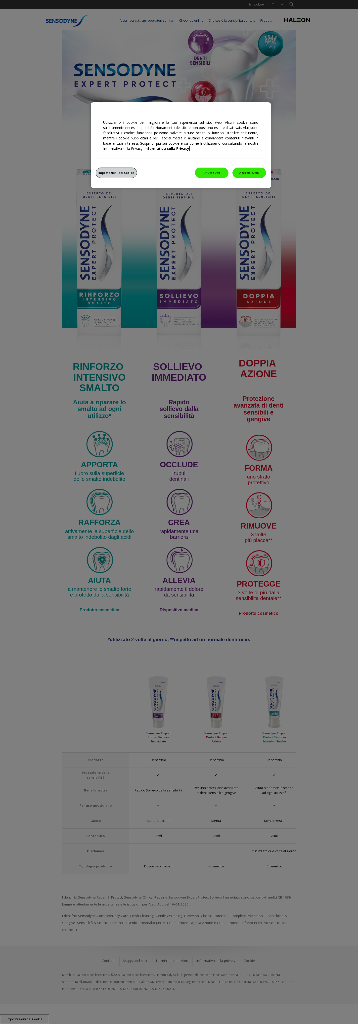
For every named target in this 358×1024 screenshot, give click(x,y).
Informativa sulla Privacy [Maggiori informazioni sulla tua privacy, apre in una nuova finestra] (166, 148)
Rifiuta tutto (212, 173)
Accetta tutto (249, 173)
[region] (181, 145)
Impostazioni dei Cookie (116, 173)
